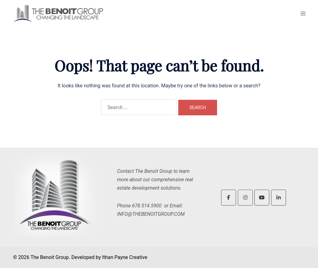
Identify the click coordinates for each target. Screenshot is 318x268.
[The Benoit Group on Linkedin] (278, 198)
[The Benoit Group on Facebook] (228, 198)
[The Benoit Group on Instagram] (245, 198)
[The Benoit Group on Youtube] (261, 198)
